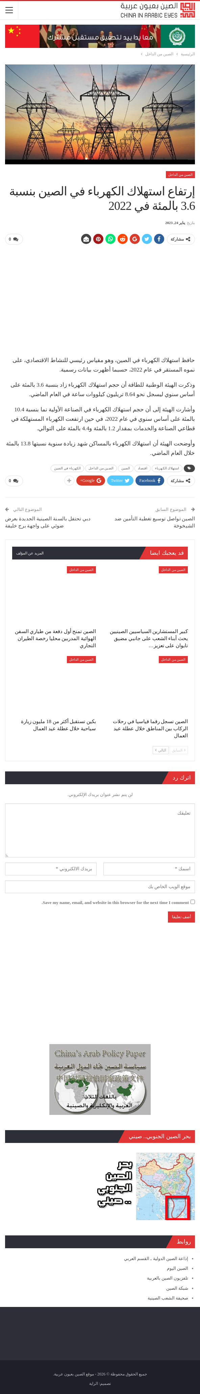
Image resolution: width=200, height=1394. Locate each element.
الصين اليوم (177, 1268)
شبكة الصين (177, 1287)
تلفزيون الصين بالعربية (168, 1278)
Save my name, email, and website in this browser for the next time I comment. (115, 902)
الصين (125, 468)
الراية (93, 1383)
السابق (178, 750)
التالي (160, 750)
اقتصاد (142, 468)
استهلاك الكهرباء (167, 468)
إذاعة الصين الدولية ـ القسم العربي (156, 1258)
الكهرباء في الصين (67, 468)
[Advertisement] (100, 297)
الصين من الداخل (180, 174)
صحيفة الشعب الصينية (168, 1297)
